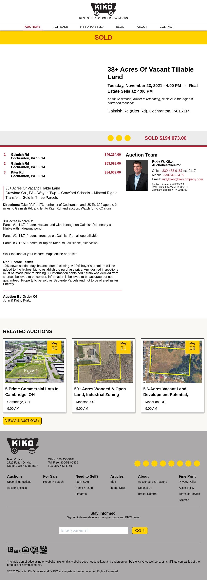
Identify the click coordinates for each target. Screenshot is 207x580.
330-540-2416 (173, 175)
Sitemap (184, 500)
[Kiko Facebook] (163, 463)
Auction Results (17, 487)
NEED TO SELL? (92, 26)
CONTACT (166, 26)
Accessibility (186, 487)
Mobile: (157, 175)
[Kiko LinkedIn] (171, 463)
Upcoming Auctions (19, 481)
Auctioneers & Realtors (152, 481)
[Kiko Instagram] (197, 463)
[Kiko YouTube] (188, 463)
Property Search (53, 481)
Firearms (81, 493)
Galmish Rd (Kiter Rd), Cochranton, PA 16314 (149, 111)
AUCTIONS (32, 26)
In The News (118, 487)
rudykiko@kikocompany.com (182, 179)
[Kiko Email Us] (146, 463)
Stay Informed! (103, 513)
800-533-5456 (69, 462)
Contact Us (145, 487)
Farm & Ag (82, 481)
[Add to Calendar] (128, 138)
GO (138, 530)
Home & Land (84, 487)
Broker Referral (147, 493)
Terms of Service (189, 493)
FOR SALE (60, 26)
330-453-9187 (172, 171)
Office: (156, 171)
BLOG (120, 26)
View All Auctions (21, 420)
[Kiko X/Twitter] (180, 463)
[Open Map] (119, 138)
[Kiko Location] (154, 463)
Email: (156, 179)
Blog (113, 481)
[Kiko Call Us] (137, 463)
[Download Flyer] (111, 138)
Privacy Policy (187, 481)
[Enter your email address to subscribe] (93, 530)
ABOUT (142, 26)
